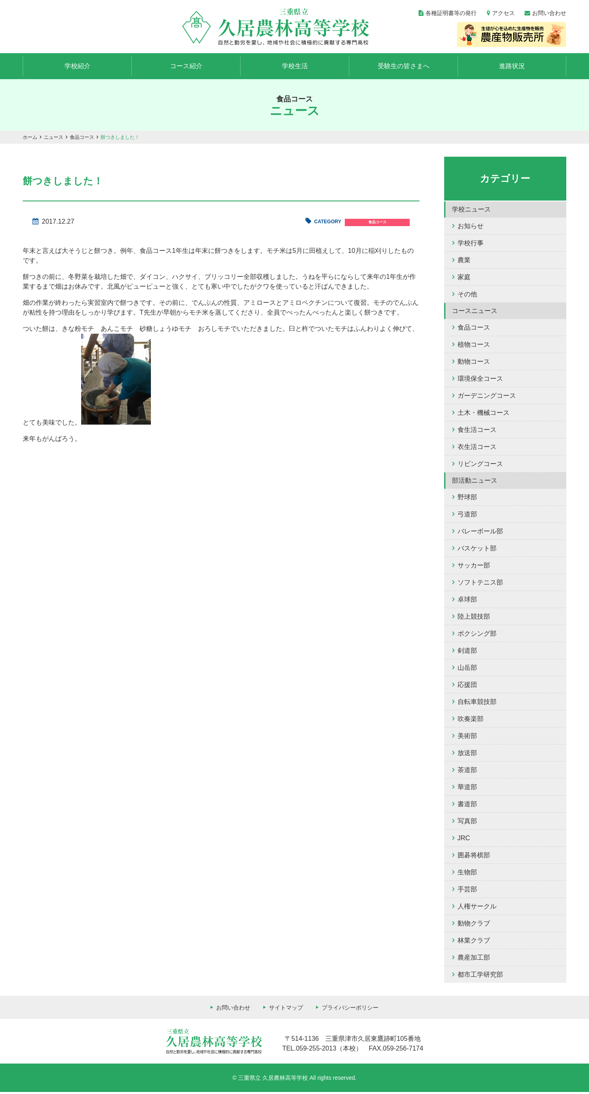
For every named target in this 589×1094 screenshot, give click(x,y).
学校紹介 (77, 67)
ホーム (30, 139)
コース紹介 (186, 67)
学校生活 (295, 67)
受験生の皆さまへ (404, 67)
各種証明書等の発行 (451, 13)
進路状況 (512, 67)
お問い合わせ (549, 13)
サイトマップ (286, 1009)
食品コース (82, 139)
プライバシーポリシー (350, 1009)
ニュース (53, 139)
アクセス (503, 13)
